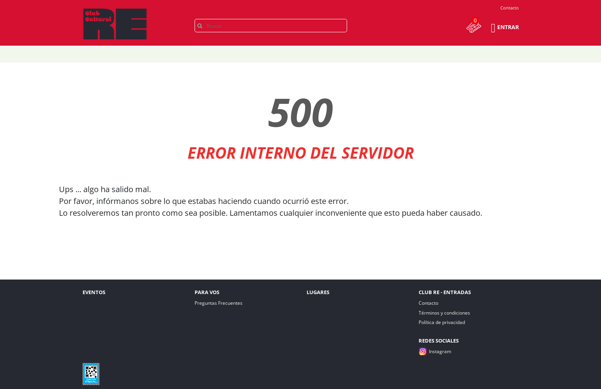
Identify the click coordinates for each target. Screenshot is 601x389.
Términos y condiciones (444, 312)
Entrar (508, 27)
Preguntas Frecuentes (219, 303)
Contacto (509, 8)
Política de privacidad (442, 322)
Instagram (440, 351)
